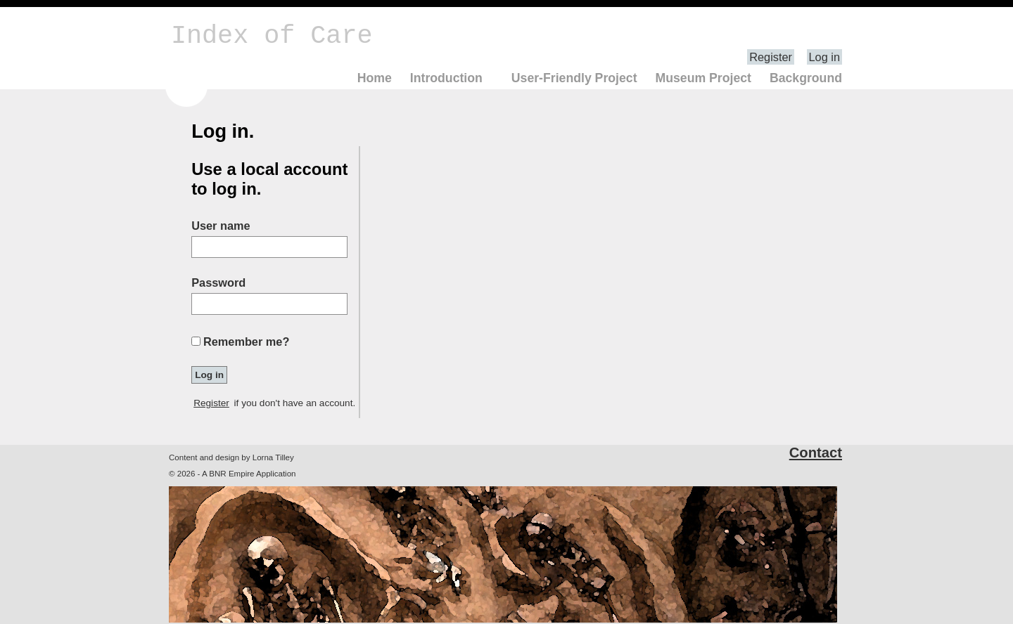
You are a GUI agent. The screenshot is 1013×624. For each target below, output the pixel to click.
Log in (824, 57)
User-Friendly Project (574, 78)
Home (374, 78)
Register (770, 57)
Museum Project (703, 78)
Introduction (446, 78)
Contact (815, 452)
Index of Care (271, 36)
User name (220, 225)
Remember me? (246, 341)
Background (806, 78)
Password (218, 282)
